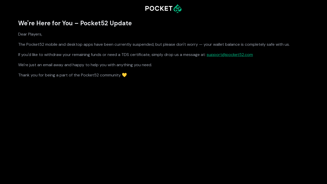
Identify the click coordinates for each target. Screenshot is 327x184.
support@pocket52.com (230, 54)
